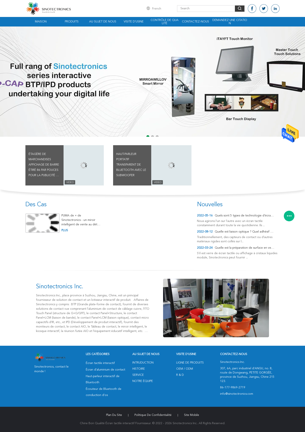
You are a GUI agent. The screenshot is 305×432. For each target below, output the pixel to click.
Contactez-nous (195, 21)
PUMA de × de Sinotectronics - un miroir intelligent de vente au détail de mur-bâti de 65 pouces (80, 220)
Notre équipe (142, 381)
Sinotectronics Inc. (59, 287)
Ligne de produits (190, 362)
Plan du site (114, 415)
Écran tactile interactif (100, 363)
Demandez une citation (229, 22)
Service (138, 374)
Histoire (138, 368)
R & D (180, 374)
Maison (41, 21)
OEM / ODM (184, 368)
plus (64, 230)
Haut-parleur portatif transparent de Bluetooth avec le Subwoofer (131, 165)
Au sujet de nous (102, 21)
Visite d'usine (134, 21)
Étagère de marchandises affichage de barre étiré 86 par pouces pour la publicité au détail (44, 165)
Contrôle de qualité (165, 22)
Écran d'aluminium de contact (105, 369)
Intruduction (143, 362)
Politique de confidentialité (153, 415)
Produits (72, 21)
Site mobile (191, 415)
